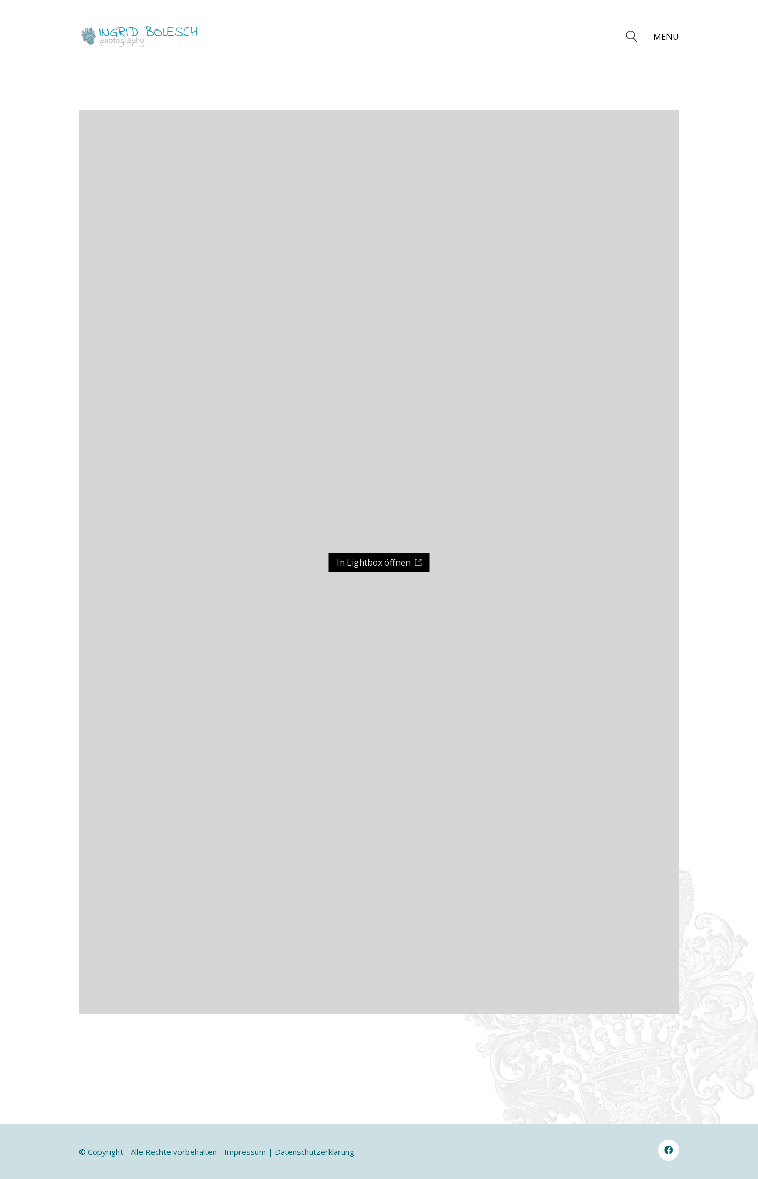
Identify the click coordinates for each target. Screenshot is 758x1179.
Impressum (245, 1151)
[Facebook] (668, 1150)
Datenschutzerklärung (314, 1151)
